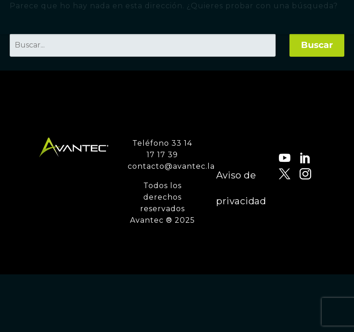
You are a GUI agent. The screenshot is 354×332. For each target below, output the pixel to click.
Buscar (317, 45)
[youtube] (275, 158)
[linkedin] (295, 158)
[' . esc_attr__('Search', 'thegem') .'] (143, 45)
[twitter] (275, 174)
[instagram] (295, 174)
